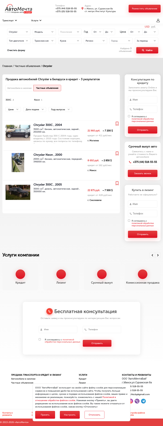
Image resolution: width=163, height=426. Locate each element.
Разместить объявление (144, 8)
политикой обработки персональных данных (143, 120)
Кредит (82, 378)
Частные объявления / (28, 66)
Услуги (36, 20)
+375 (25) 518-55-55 (64, 11)
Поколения (66, 32)
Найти (147, 50)
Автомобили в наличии (19, 88)
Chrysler (47, 66)
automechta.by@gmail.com (136, 394)
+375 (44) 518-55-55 (64, 8)
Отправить (142, 130)
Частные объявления (47, 88)
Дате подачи (35, 109)
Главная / (8, 66)
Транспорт (9, 20)
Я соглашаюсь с (143, 118)
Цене (13, 109)
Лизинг (82, 382)
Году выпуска (60, 109)
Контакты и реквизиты (136, 375)
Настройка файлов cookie (136, 414)
